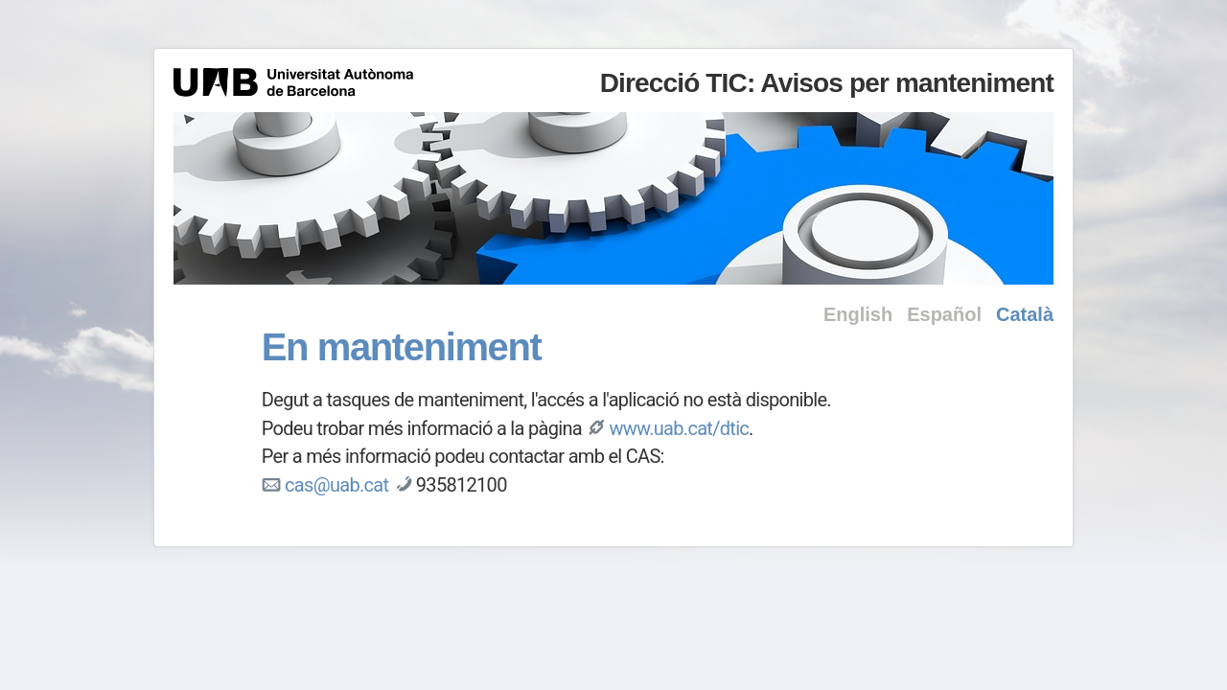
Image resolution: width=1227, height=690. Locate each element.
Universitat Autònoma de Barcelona (293, 82)
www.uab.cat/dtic (679, 428)
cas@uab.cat (336, 484)
